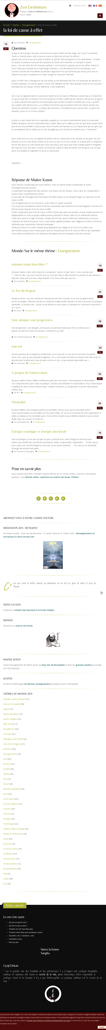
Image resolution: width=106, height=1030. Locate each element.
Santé (5, 838)
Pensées (7, 808)
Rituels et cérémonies (13, 833)
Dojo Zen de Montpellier (53, 664)
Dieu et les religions (12, 743)
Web (5, 873)
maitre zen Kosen (24, 625)
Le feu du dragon (23, 291)
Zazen (6, 878)
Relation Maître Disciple (13, 828)
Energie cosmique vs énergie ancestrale (39, 431)
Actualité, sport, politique (14, 698)
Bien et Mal (8, 723)
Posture (6, 813)
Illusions (6, 763)
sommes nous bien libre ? (29, 264)
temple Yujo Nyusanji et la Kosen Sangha (34, 609)
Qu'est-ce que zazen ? (18, 925)
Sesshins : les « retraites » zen (21, 935)
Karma (6, 773)
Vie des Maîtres (10, 863)
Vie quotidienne (10, 868)
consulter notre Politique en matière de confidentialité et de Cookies (49, 1021)
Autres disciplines (11, 713)
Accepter (101, 1027)
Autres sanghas (10, 718)
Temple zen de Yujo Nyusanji (21, 928)
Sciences (7, 843)
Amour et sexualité (11, 703)
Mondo (16, 25)
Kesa (5, 778)
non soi (17, 346)
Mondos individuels (11, 788)
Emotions (7, 748)
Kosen (6, 783)
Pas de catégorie (10, 803)
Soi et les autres (10, 848)
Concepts (7, 733)
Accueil (6, 25)
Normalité (19, 402)
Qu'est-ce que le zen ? (18, 922)
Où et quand (8, 798)
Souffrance (8, 853)
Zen (5, 883)
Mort (5, 793)
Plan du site (13, 942)
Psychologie (8, 823)
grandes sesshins (84, 664)
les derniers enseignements (37, 683)
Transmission (9, 858)
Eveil (5, 758)
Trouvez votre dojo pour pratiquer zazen (26, 932)
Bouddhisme (9, 728)
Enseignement (28, 25)
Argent (6, 708)
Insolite (6, 768)
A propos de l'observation (29, 373)
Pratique (7, 818)
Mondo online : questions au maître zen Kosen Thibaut (52, 477)
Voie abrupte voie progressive (32, 320)
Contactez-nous (79, 5)
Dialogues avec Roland (13, 738)
